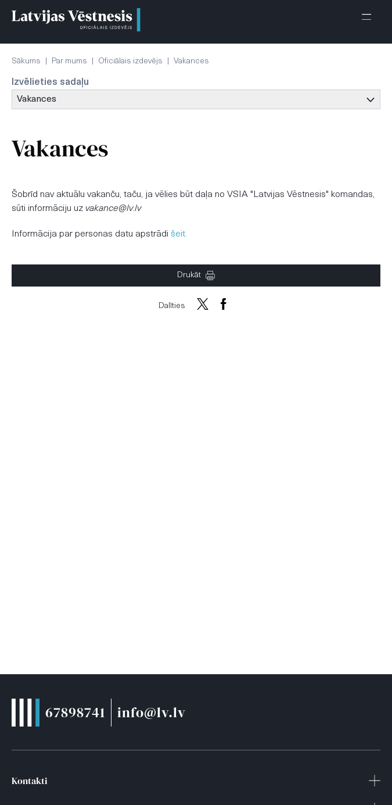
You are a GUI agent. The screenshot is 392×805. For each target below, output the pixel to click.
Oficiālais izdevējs (130, 61)
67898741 (75, 712)
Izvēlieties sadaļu (50, 82)
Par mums (69, 61)
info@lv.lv (151, 712)
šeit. (179, 234)
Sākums (26, 61)
